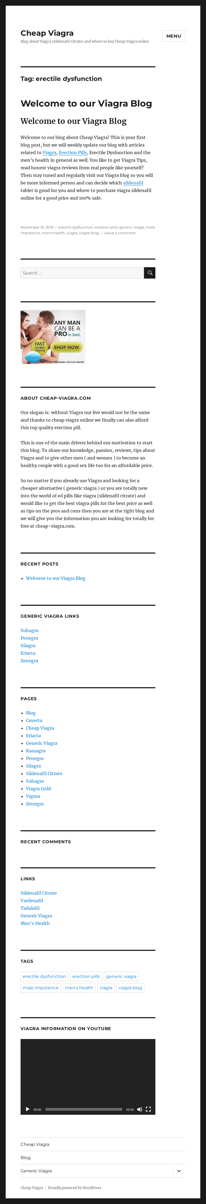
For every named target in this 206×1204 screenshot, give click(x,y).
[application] (88, 1077)
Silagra (29, 645)
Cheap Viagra (47, 33)
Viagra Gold (38, 788)
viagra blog (89, 233)
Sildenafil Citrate (44, 773)
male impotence (41, 987)
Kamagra (35, 750)
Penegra (30, 638)
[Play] (27, 1109)
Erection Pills (73, 152)
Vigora (33, 796)
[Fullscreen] (148, 1109)
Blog (31, 713)
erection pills (106, 227)
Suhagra (30, 630)
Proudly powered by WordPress (75, 1188)
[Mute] (139, 1109)
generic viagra (131, 227)
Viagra (49, 152)
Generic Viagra (41, 743)
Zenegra (30, 660)
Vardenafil (32, 900)
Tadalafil (31, 908)
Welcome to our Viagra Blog (86, 103)
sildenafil (133, 183)
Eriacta (29, 653)
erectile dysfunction (75, 227)
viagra (72, 233)
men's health (53, 233)
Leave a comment (120, 233)
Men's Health (36, 923)
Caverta (34, 720)
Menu (173, 36)
